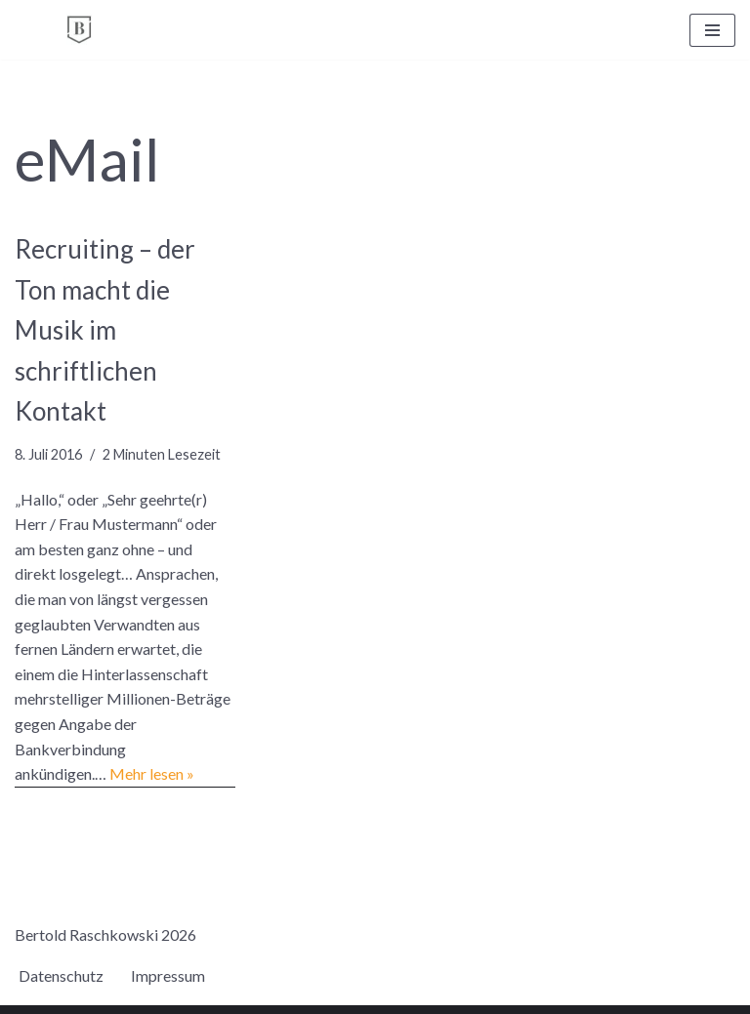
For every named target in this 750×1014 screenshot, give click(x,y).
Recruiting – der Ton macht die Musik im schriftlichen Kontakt (105, 329)
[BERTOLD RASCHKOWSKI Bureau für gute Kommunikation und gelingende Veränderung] (79, 30)
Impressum (168, 975)
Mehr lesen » (151, 773)
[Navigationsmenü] (712, 30)
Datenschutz (61, 975)
